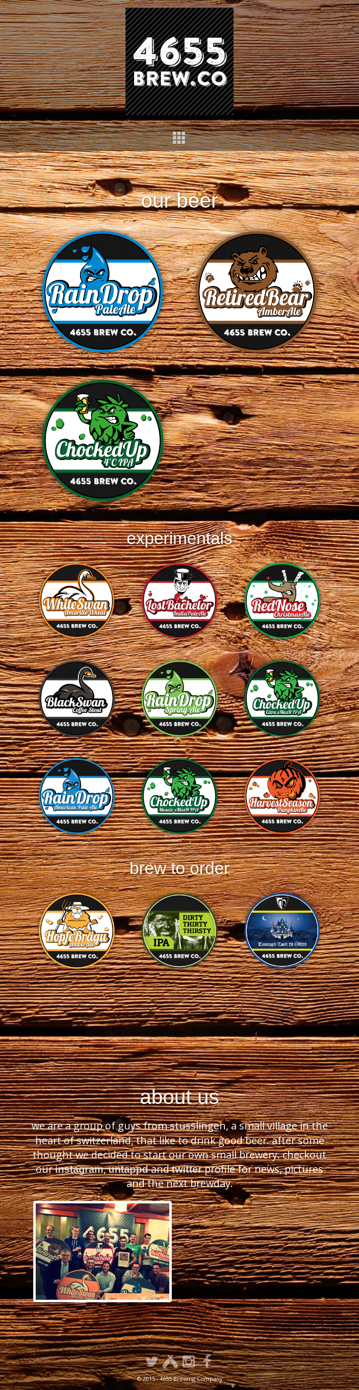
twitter (187, 1169)
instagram (79, 1169)
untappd (128, 1169)
